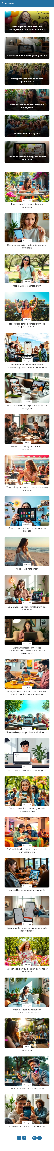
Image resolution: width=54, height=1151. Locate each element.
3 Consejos (8, 3)
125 (34, 1138)
